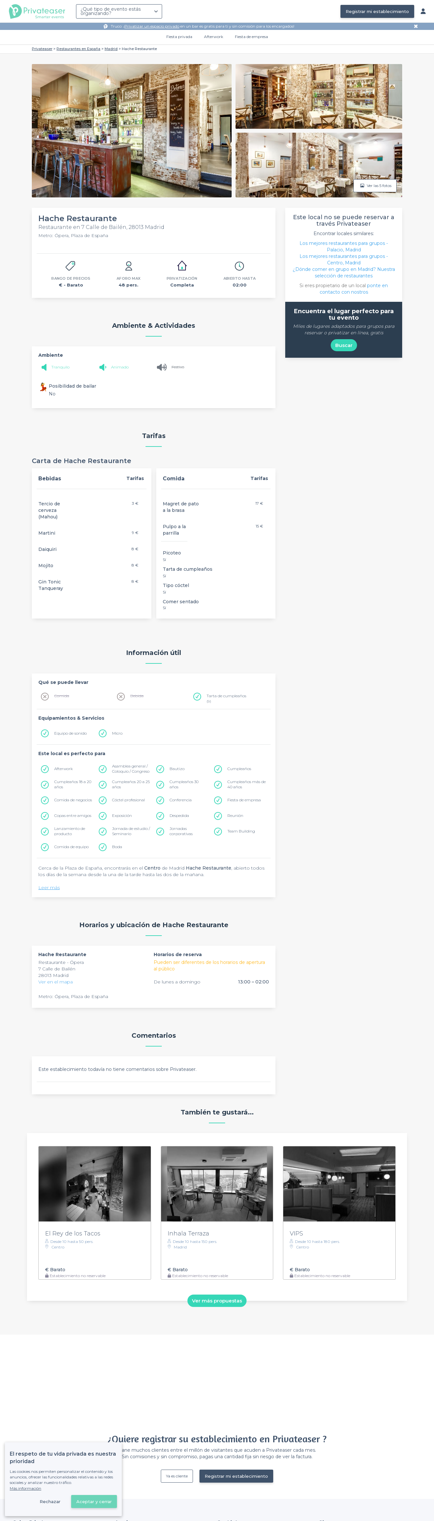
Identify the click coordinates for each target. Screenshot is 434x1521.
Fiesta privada (179, 36)
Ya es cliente (177, 1476)
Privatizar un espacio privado (151, 26)
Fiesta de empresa (251, 36)
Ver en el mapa (55, 982)
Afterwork (213, 36)
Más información (25, 1488)
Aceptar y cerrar (94, 1501)
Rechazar (50, 1501)
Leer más (49, 887)
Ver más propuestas (217, 1301)
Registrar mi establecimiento (377, 11)
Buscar (343, 345)
